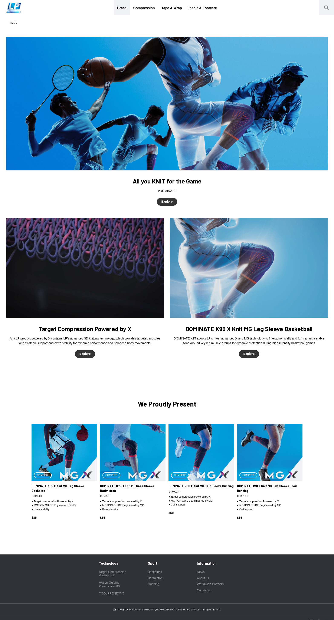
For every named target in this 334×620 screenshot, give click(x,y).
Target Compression (112, 573)
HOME (13, 23)
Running (153, 584)
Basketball (155, 572)
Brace (122, 8)
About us (203, 578)
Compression (144, 8)
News (200, 572)
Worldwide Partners (210, 584)
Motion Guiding (109, 584)
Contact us (204, 590)
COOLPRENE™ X (111, 593)
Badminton (155, 578)
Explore (167, 201)
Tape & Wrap (171, 8)
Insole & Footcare (203, 8)
